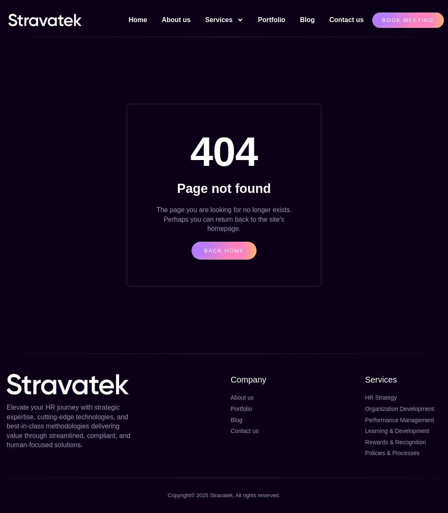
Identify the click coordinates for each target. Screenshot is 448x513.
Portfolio (272, 19)
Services (224, 20)
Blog (307, 19)
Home (138, 19)
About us (176, 19)
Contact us (346, 19)
